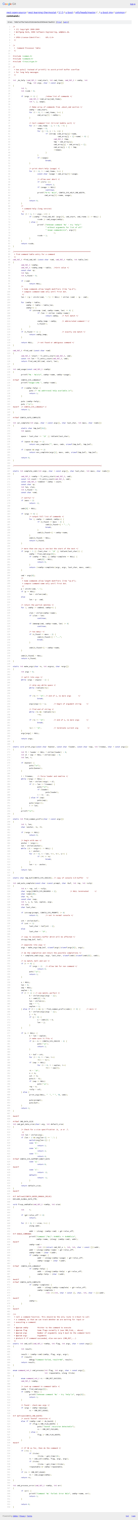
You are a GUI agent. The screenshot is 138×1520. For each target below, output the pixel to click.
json (133, 1516)
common (120, 12)
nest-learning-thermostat (42, 12)
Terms (29, 1516)
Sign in (132, 4)
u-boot (69, 12)
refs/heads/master (85, 12)
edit (66, 22)
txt (127, 1516)
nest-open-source (16, 12)
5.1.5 (60, 12)
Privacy (22, 1516)
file (59, 22)
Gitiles (15, 1516)
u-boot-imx (107, 12)
